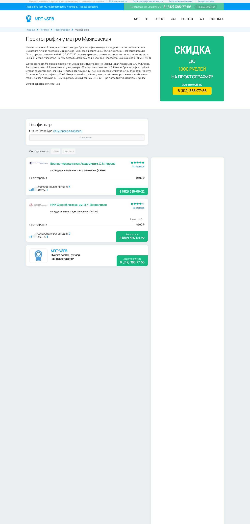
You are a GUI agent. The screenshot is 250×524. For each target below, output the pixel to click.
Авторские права (206, 1)
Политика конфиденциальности (148, 1)
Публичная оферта (118, 1)
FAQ (201, 19)
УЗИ (173, 19)
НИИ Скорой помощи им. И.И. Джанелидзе (78, 205)
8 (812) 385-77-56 (177, 7)
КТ (147, 19)
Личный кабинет (206, 6)
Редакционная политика (180, 1)
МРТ (137, 19)
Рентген (187, 19)
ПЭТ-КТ (160, 19)
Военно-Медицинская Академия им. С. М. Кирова (82, 164)
